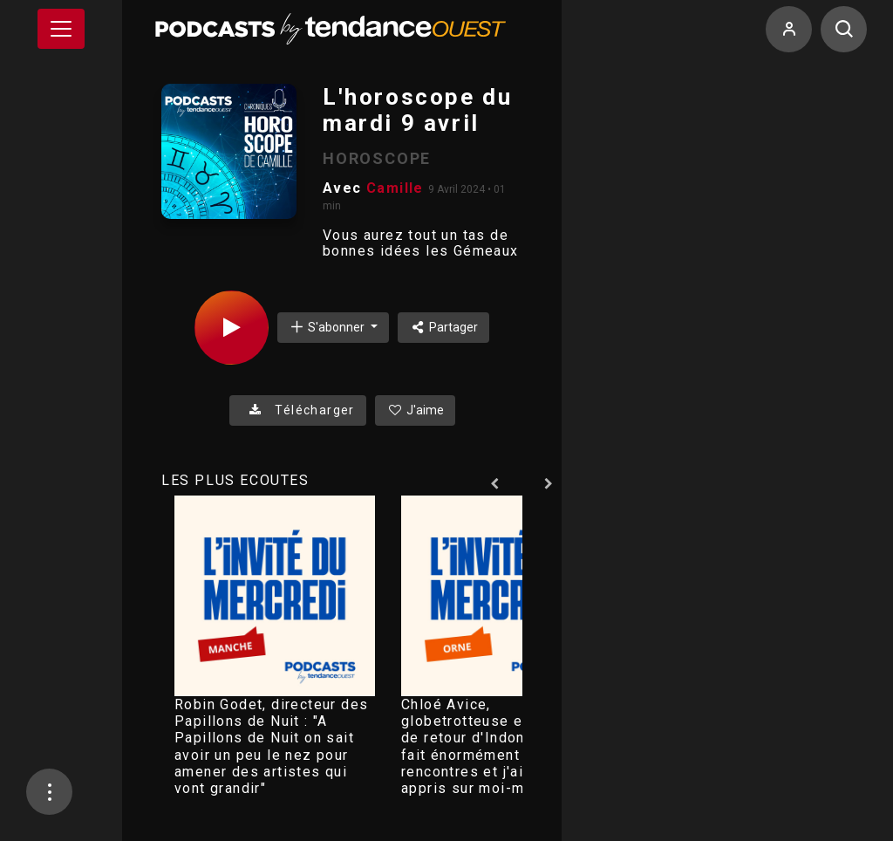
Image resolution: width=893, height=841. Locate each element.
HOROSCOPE (377, 158)
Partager (443, 327)
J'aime (415, 410)
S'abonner (328, 326)
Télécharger (298, 410)
